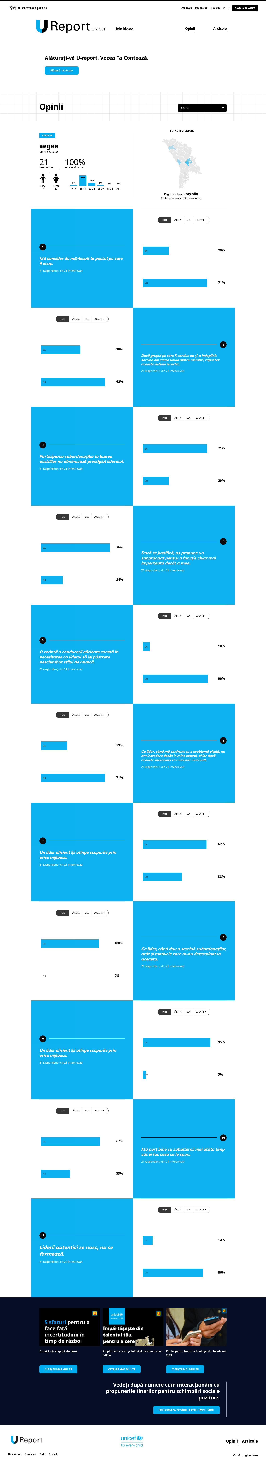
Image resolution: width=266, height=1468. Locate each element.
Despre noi (201, 8)
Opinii (190, 28)
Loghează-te (250, 1455)
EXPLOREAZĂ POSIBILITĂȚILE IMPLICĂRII (186, 1410)
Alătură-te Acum (245, 8)
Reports (216, 8)
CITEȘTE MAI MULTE (58, 1369)
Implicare (186, 8)
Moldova (125, 28)
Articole (220, 28)
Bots (42, 1454)
